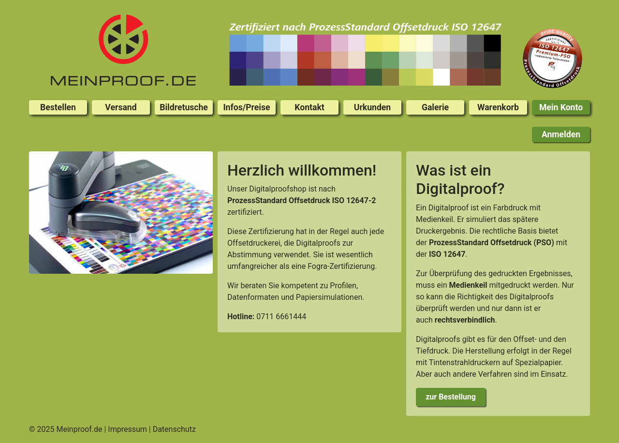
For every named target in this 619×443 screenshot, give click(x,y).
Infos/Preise (246, 107)
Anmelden (561, 134)
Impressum (127, 429)
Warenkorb (498, 107)
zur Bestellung (451, 396)
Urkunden (372, 107)
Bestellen (58, 107)
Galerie (435, 107)
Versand (120, 107)
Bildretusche (184, 107)
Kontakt (309, 107)
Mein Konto (561, 107)
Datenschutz (174, 429)
